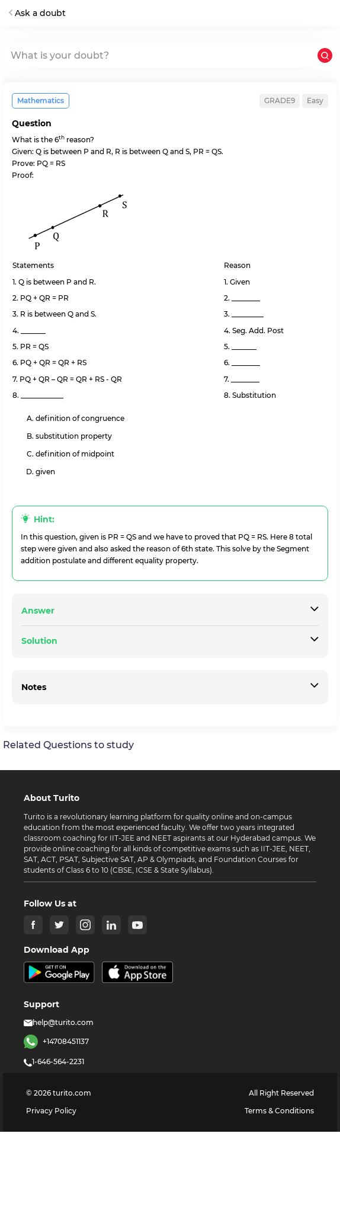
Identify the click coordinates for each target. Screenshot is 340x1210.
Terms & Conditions (279, 1110)
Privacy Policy (51, 1110)
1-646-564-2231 (54, 1061)
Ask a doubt (37, 13)
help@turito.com (59, 1022)
